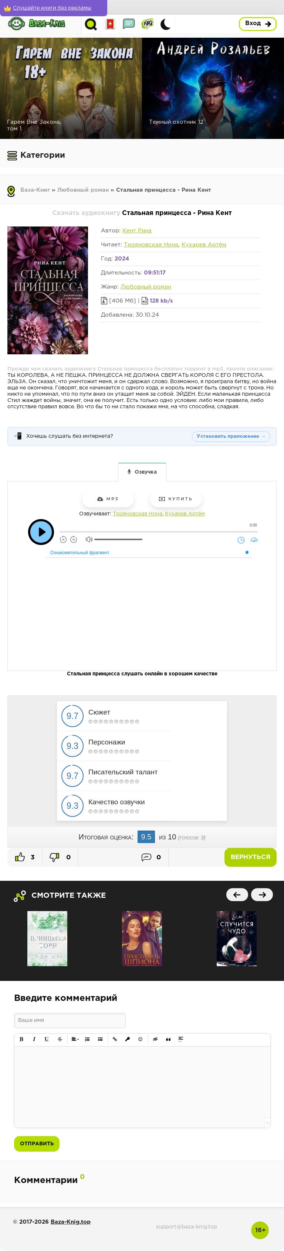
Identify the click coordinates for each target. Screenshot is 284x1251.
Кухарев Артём (204, 244)
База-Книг (35, 190)
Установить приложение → (231, 436)
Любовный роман (83, 190)
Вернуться (250, 857)
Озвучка (146, 472)
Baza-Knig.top (71, 1222)
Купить (176, 498)
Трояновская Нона (151, 244)
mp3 (108, 498)
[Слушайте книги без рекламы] (53, 8)
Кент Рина (137, 230)
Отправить (37, 1144)
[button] (21, 1039)
